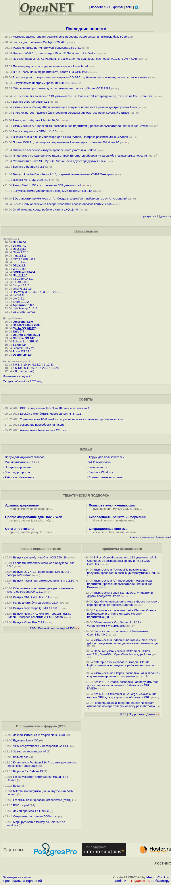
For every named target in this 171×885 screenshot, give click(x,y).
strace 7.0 (19, 245)
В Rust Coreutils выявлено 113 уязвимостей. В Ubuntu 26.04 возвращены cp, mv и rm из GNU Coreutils (82, 96)
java (34, 520)
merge (23, 371)
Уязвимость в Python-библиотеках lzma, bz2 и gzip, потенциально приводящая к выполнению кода (123, 641)
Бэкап (17, 785)
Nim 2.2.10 (20, 275)
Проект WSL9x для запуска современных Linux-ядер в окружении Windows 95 (66, 142)
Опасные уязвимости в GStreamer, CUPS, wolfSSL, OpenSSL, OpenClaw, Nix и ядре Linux (119, 652)
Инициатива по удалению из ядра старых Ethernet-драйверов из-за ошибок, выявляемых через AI (80, 155)
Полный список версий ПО (58, 628)
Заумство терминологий (29, 751)
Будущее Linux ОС (25, 740)
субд (48, 520)
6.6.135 (17, 368)
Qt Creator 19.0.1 (24, 311)
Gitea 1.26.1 (21, 252)
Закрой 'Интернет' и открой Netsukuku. (39, 735)
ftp (41, 532)
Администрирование (22, 505)
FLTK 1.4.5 (20, 262)
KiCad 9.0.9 (20, 282)
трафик (14, 508)
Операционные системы (109, 528)
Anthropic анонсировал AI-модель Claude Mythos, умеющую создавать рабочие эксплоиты (120, 663)
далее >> (165, 216)
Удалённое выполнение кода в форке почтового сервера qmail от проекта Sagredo (123, 603)
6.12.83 (49, 364)
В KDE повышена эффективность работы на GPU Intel (50, 72)
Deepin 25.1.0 (22, 354)
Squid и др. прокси (17, 472)
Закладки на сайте (17, 877)
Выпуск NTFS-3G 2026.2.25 (31, 179)
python (25, 520)
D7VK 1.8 (19, 265)
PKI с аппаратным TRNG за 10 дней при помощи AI (55, 408)
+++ (108, 7)
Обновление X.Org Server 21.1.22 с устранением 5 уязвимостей (114, 624)
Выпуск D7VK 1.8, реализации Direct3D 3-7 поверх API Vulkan (55, 53)
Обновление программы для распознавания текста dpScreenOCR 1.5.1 (61, 88)
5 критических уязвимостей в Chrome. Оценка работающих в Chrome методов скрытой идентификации (121, 614)
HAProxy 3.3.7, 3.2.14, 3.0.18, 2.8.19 (37, 292)
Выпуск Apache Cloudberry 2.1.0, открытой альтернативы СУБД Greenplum (63, 174)
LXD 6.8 (18, 295)
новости (97, 7)
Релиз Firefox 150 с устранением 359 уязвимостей (47, 185)
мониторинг (29, 508)
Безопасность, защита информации (117, 517)
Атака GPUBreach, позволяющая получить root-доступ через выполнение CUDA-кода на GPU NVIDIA (123, 685)
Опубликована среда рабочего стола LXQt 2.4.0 (45, 209)
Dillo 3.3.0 (19, 249)
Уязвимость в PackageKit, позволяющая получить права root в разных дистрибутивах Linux (75, 107)
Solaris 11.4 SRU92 (25, 341)
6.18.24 (37, 364)
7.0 (15, 371)
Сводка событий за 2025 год (22, 381)
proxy (34, 532)
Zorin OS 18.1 (22, 351)
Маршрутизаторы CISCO (22, 462)
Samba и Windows (100, 472)
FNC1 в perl (21, 805)
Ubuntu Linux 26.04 (26, 334)
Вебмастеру (160, 881)
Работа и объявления (19, 477)
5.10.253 (54, 368)
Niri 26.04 (19, 242)
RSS (33, 628)
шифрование (125, 520)
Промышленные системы (105, 477)
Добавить (122, 881)
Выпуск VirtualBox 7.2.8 (28, 166)
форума (50, 726)
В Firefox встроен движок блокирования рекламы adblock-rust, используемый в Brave (71, 112)
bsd (111, 532)
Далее (152, 714)
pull (31, 371)
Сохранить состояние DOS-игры (35, 816)
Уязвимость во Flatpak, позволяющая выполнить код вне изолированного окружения (123, 674)
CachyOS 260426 (24, 328)
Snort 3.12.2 (21, 301)
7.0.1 (16, 364)
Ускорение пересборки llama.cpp (42, 424)
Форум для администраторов (24, 457)
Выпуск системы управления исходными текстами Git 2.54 (52, 190)
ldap (41, 508)
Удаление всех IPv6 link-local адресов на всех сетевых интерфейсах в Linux (72, 419)
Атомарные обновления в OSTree (43, 430)
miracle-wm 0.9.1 (24, 259)
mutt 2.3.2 (19, 255)
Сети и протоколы (19, 528)
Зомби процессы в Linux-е (31, 811)
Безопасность (97, 467)
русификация (102, 508)
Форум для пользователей (106, 457)
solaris (120, 532)
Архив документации (142, 537)
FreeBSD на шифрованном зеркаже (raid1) (42, 800)
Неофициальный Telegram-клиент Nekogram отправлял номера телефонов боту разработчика (121, 704)
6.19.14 (26, 364)
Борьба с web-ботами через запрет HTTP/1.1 (50, 413)
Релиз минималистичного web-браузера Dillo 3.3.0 (47, 47)
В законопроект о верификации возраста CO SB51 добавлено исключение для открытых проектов (80, 77)
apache (14, 532)
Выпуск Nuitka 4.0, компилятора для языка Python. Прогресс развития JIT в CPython (70, 137)
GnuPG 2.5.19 (22, 288)
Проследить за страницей (22, 881)
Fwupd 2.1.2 (21, 285)
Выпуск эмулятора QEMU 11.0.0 (35, 131)
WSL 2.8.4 (19, 268)
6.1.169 (29, 368)
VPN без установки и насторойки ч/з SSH (41, 746)
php (40, 520)
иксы (136, 508)
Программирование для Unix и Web (33, 517)
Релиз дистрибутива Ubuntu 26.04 (36, 120)
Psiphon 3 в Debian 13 (28, 771)
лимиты (109, 520)
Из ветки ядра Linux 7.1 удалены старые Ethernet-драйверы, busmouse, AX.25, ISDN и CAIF (75, 58)
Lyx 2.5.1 (19, 298)
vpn (48, 508)
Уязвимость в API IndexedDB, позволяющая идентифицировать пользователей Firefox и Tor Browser (81, 125)
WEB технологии (99, 462)
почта (49, 532)
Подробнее (136, 714)
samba (25, 532)
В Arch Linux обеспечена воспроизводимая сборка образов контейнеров (62, 204)
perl (16, 520)
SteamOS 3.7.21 (24, 348)
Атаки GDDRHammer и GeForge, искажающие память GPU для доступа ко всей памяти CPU (121, 695)
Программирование (18, 467)
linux (105, 532)
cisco (96, 532)
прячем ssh (21, 757)
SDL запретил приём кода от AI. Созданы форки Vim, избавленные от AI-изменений (70, 198)
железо (131, 532)
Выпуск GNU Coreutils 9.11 (31, 101)
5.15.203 (41, 368)
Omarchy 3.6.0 (23, 321)
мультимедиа (122, 508)
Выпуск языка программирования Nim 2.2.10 (43, 83)
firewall (97, 520)
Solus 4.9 (19, 344)
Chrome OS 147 (24, 338)
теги (129, 7)
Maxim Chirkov (157, 877)
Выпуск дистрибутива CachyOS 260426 (39, 42)
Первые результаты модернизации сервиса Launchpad (50, 66)
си (11, 520)
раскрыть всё (150, 216)
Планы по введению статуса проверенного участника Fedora (54, 150)
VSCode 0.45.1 (23, 278)
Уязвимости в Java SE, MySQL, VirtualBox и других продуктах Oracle (59, 161)
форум (118, 7)
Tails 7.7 (18, 331)
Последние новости (86, 28)
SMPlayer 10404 (24, 272)
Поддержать (140, 881)
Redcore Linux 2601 (26, 325)
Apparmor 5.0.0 (23, 305)
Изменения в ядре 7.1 (18, 376)
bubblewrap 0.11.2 (25, 308)
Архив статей (163, 537)
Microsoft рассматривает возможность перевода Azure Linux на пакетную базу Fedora (71, 36)
